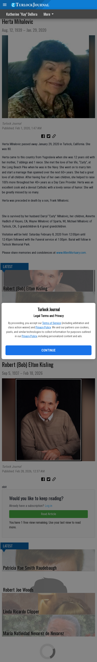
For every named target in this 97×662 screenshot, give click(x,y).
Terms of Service (51, 323)
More (49, 14)
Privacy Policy (43, 327)
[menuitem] (49, 14)
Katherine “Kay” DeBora (21, 14)
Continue (48, 350)
